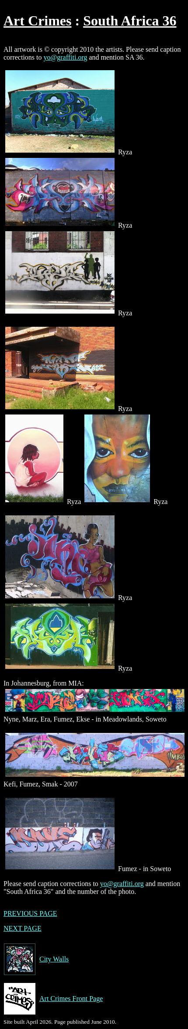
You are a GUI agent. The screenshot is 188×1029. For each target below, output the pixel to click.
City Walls (36, 959)
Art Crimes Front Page (53, 999)
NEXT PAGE (22, 928)
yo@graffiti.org (65, 57)
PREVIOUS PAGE (30, 913)
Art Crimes (37, 21)
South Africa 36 (129, 21)
